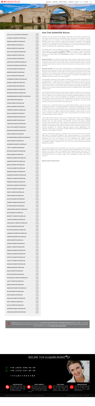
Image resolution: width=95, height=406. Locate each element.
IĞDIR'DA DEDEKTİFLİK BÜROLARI (15, 195)
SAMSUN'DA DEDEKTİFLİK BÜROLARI (16, 89)
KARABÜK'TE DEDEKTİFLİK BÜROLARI (16, 178)
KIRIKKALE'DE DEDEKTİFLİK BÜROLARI (16, 158)
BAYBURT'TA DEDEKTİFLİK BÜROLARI (16, 216)
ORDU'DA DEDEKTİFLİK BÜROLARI (15, 134)
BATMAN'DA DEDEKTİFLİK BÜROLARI (16, 151)
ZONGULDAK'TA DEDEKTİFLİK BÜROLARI (17, 223)
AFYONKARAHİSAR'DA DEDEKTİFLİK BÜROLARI (18, 137)
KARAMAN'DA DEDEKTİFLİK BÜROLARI (16, 175)
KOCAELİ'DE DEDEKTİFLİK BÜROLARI (16, 69)
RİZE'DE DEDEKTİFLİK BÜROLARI (15, 295)
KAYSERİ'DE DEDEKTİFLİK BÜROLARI (16, 86)
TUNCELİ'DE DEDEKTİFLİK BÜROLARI (16, 219)
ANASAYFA (48, 2)
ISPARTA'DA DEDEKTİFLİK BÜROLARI (16, 257)
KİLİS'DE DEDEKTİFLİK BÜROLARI (15, 212)
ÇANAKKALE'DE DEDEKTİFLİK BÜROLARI (17, 233)
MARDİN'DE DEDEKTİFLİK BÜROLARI (16, 120)
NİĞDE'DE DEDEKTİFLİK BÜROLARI (15, 284)
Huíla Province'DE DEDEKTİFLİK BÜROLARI (17, 34)
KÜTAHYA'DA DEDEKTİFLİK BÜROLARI (16, 230)
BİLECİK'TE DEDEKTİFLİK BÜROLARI (15, 188)
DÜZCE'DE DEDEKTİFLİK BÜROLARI (15, 274)
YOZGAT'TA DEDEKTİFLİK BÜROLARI (16, 260)
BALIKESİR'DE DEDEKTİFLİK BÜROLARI (16, 93)
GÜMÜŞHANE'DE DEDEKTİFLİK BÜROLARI (17, 209)
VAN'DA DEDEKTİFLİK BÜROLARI (15, 99)
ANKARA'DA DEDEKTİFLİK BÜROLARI (16, 41)
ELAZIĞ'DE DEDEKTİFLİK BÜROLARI (15, 226)
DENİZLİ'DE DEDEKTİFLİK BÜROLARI (15, 106)
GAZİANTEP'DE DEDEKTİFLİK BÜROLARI (16, 65)
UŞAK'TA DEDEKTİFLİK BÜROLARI (15, 281)
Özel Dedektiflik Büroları (58, 27)
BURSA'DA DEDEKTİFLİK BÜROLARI (15, 48)
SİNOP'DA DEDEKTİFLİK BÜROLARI (15, 192)
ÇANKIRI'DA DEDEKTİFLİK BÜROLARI (16, 202)
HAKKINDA (55, 2)
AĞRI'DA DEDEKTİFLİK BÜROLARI (15, 240)
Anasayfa (51, 27)
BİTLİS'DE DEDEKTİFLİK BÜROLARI (15, 291)
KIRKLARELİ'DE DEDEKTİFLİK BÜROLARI (16, 288)
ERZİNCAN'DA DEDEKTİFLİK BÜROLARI (16, 185)
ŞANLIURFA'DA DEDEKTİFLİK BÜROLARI (16, 62)
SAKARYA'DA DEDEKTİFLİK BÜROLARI (16, 253)
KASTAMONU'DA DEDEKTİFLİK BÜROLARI (17, 277)
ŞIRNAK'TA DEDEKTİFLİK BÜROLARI (15, 247)
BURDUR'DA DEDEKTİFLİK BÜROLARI (16, 171)
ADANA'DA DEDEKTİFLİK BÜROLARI (15, 55)
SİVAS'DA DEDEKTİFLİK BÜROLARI (15, 140)
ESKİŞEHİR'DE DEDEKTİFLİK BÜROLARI (16, 117)
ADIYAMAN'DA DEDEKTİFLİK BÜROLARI (16, 144)
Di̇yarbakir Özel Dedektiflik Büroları (70, 27)
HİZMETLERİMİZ (63, 2)
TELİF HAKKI (86, 395)
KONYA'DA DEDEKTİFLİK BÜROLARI (15, 58)
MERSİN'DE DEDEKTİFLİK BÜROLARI (15, 72)
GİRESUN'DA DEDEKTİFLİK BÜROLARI (16, 250)
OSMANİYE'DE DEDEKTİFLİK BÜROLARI (16, 236)
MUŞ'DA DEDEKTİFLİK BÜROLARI (15, 271)
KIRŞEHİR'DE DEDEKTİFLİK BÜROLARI (16, 182)
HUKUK (76, 2)
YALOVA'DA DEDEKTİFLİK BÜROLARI (16, 168)
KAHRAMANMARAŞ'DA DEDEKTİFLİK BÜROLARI (18, 96)
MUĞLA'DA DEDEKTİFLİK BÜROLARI (16, 113)
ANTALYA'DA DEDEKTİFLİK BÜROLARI (16, 51)
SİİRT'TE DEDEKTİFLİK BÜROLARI (15, 301)
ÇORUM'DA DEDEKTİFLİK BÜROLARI (16, 243)
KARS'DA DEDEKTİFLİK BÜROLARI (15, 154)
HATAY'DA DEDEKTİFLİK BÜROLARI (15, 75)
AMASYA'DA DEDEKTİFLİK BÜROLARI (16, 298)
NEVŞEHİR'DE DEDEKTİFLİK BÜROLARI (16, 308)
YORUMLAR (71, 2)
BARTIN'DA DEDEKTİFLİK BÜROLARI (16, 199)
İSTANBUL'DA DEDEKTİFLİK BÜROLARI (16, 38)
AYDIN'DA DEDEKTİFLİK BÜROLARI (15, 103)
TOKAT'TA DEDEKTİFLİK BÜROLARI (15, 147)
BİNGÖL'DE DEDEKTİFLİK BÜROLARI (16, 164)
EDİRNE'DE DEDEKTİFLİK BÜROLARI (15, 267)
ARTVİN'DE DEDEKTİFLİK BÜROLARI (15, 206)
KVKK (80, 395)
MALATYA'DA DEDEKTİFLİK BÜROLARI (16, 127)
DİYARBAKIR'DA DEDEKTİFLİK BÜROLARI (17, 79)
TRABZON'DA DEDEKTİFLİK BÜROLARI (16, 123)
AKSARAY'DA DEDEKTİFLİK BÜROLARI (16, 264)
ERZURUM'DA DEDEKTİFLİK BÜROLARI (16, 130)
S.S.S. (81, 2)
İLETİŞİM (86, 2)
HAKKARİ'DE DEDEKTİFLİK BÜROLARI (16, 161)
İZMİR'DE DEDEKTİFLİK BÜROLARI (15, 45)
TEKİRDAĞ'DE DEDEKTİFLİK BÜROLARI (16, 110)
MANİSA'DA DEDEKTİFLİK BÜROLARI (16, 82)
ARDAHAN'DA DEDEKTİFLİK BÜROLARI (16, 312)
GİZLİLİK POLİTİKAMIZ (72, 395)
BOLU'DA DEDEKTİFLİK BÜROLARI (15, 305)
